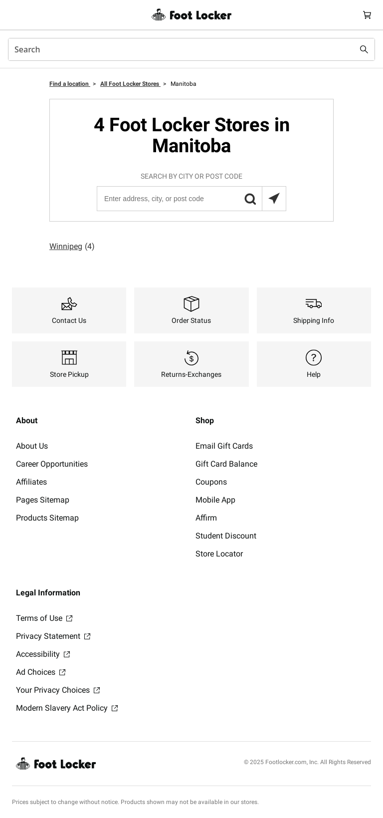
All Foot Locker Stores (130, 83)
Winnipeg (72, 247)
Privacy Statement (53, 636)
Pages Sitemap (42, 500)
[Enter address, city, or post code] (191, 198)
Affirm (206, 518)
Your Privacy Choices (58, 690)
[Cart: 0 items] (367, 14)
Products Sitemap (47, 518)
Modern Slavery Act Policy (67, 708)
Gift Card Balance (226, 464)
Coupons (211, 482)
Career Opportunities (52, 464)
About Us (32, 446)
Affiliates (31, 482)
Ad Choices (40, 672)
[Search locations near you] (274, 199)
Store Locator (219, 553)
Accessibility (43, 654)
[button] (250, 199)
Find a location (69, 83)
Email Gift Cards (224, 446)
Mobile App (215, 500)
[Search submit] (364, 49)
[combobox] (191, 49)
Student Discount (225, 536)
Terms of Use (44, 618)
